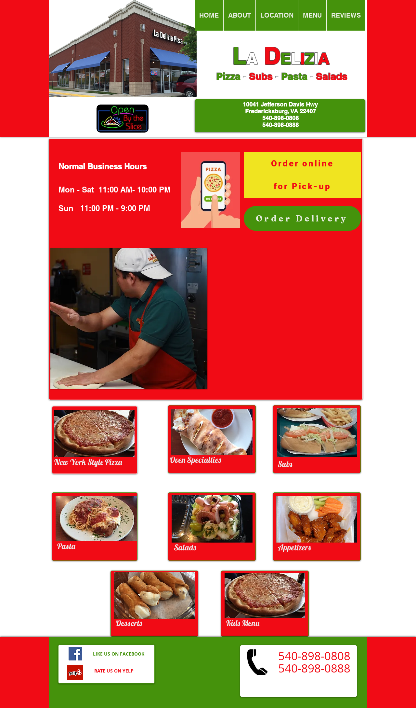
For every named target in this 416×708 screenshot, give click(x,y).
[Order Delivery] (302, 218)
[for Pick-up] (302, 186)
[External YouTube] (284, 318)
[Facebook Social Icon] (75, 653)
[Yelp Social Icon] (75, 672)
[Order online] (302, 163)
